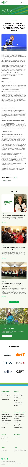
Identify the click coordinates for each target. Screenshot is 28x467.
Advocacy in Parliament (19, 414)
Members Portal (5, 399)
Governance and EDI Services (18, 396)
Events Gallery (4, 440)
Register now (7, 336)
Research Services (18, 394)
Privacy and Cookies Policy (20, 450)
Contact (3, 427)
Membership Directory (6, 397)
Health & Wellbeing (18, 427)
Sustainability (17, 426)
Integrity (16, 422)
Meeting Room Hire (18, 402)
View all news (14, 301)
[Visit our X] (5, 458)
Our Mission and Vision (6, 414)
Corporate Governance (6, 420)
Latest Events (4, 437)
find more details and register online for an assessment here (13, 164)
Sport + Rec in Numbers (6, 416)
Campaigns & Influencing (19, 416)
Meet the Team (4, 422)
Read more (4, 222)
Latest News (4, 450)
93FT (15, 463)
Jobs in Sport (4, 424)
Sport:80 (3, 464)
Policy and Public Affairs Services (19, 399)
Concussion (16, 418)
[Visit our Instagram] (2, 458)
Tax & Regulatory (18, 420)
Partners (3, 426)
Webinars (3, 439)
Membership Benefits (6, 396)
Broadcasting (17, 424)
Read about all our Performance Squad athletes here (13, 101)
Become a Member (5, 394)
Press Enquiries (5, 452)
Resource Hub (17, 437)
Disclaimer (16, 452)
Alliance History (4, 418)
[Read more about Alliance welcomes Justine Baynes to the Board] (14, 203)
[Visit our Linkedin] (7, 458)
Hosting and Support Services (18, 404)
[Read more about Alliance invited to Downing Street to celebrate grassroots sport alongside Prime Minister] (14, 234)
